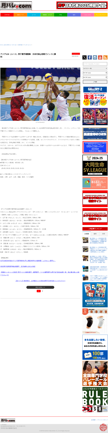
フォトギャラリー (101, 15)
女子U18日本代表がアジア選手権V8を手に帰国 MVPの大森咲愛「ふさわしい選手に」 (28, 260)
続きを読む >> (40, 287)
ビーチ (34, 15)
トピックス (87, 15)
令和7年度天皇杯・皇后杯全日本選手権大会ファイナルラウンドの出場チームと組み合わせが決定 (98, 269)
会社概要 (93, 420)
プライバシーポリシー (102, 420)
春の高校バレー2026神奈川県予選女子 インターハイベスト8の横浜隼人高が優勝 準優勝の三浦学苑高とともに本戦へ (98, 249)
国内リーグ (20, 15)
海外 (74, 15)
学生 (60, 15)
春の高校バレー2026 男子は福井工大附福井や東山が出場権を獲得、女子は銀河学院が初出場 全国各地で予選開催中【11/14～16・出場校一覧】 (98, 259)
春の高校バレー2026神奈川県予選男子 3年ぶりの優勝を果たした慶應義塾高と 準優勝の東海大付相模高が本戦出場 (98, 241)
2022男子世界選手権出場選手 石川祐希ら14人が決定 (17, 266)
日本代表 (7, 15)
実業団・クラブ (47, 15)
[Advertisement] (54, 30)
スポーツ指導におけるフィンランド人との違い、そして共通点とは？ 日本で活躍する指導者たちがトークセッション (98, 278)
